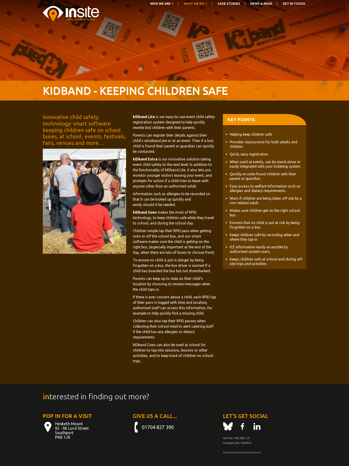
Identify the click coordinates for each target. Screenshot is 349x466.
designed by (229, 452)
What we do (195, 10)
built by (249, 452)
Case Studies (229, 10)
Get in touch (294, 10)
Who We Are (162, 10)
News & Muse (261, 10)
